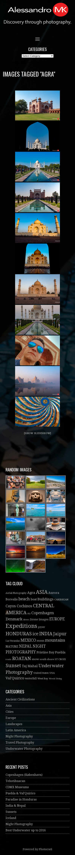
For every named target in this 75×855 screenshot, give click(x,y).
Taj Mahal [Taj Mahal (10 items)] (30, 666)
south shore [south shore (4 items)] (47, 659)
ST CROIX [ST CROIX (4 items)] (60, 659)
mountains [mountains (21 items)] (55, 640)
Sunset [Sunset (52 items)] (13, 665)
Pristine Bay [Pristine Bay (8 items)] (45, 652)
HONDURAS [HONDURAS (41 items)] (19, 633)
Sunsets (11, 812)
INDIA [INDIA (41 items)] (45, 633)
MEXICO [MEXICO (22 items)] (28, 640)
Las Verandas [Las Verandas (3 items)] (13, 641)
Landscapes (14, 724)
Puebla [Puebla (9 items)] (60, 652)
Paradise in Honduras (21, 799)
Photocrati (45, 849)
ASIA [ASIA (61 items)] (42, 592)
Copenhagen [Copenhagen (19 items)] (42, 613)
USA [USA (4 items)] (52, 672)
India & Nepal (16, 805)
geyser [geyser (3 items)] (41, 627)
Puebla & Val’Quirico (20, 793)
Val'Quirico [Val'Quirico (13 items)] (15, 678)
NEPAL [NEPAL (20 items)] (25, 646)
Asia (9, 705)
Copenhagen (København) (24, 775)
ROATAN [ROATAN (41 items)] (21, 658)
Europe (11, 718)
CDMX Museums (17, 787)
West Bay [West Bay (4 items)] (43, 678)
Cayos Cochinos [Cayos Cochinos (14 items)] (19, 606)
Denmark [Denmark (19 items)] (14, 619)
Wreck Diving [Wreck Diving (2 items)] (55, 678)
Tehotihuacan (15, 781)
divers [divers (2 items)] (26, 619)
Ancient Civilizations (20, 699)
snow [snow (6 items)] (35, 659)
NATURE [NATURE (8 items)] (12, 646)
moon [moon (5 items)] (40, 640)
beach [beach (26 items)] (24, 598)
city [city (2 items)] (29, 613)
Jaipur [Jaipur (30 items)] (60, 633)
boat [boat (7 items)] (34, 599)
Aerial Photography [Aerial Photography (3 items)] (16, 593)
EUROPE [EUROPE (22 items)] (57, 619)
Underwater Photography (24, 748)
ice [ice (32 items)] (35, 633)
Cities (9, 711)
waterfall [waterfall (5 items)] (31, 678)
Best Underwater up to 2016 (26, 830)
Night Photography (19, 736)
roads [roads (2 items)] (8, 659)
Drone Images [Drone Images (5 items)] (39, 619)
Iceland (11, 818)
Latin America (16, 730)
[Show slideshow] (37, 433)
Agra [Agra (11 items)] (31, 593)
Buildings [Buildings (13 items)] (46, 599)
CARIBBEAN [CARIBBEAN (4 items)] (61, 599)
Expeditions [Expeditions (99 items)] (21, 626)
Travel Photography (20, 742)
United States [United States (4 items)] (41, 672)
